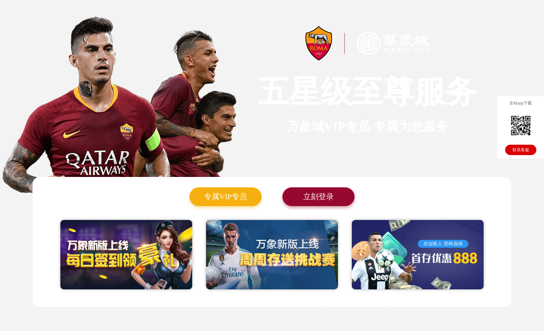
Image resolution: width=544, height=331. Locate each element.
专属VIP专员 (225, 196)
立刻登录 (318, 196)
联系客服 (520, 149)
